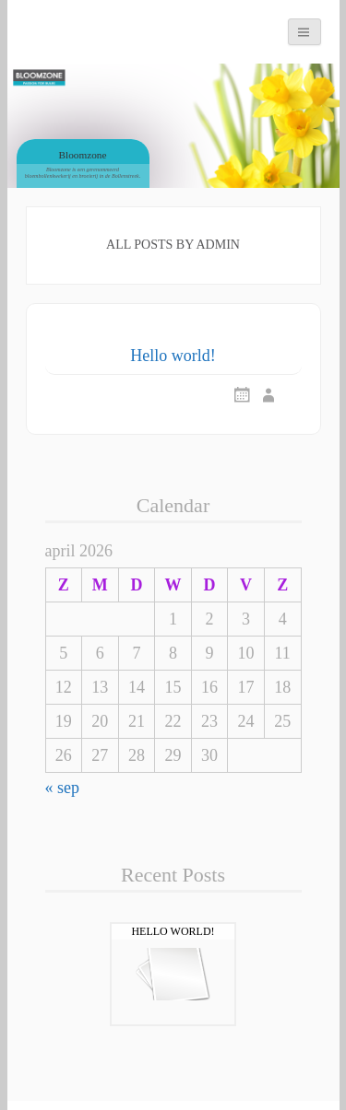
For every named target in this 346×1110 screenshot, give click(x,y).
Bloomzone (83, 154)
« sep (62, 787)
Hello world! (172, 355)
